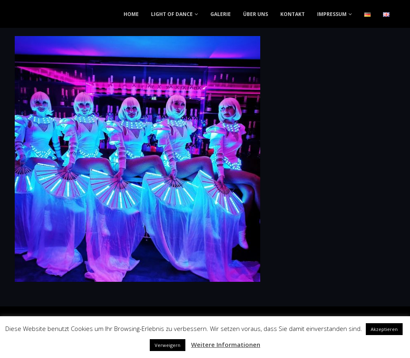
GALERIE (220, 14)
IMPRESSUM (332, 14)
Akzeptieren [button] (384, 329)
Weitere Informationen (225, 344)
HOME (131, 14)
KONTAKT (292, 14)
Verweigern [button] (167, 345)
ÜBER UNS (255, 14)
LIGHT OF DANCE (172, 14)
